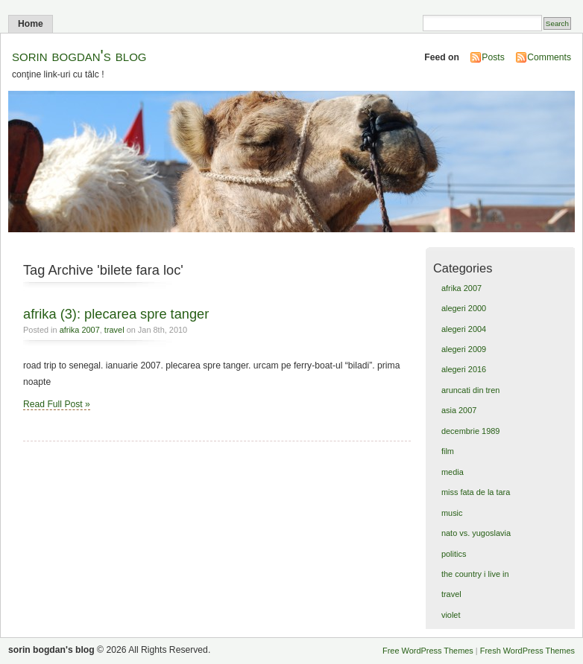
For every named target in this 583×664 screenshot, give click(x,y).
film (447, 451)
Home (30, 24)
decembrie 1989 (470, 431)
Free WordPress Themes (427, 650)
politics (453, 553)
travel (114, 329)
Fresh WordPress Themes (527, 650)
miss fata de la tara (475, 492)
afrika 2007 (80, 329)
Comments (549, 57)
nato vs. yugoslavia (476, 533)
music (452, 512)
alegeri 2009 (463, 349)
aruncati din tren (470, 390)
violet (451, 614)
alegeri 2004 (463, 329)
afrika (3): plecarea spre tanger (116, 314)
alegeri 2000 (463, 308)
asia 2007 (458, 410)
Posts (493, 57)
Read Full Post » (56, 404)
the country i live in (475, 573)
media (452, 471)
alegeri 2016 (463, 369)
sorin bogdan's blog (79, 55)
